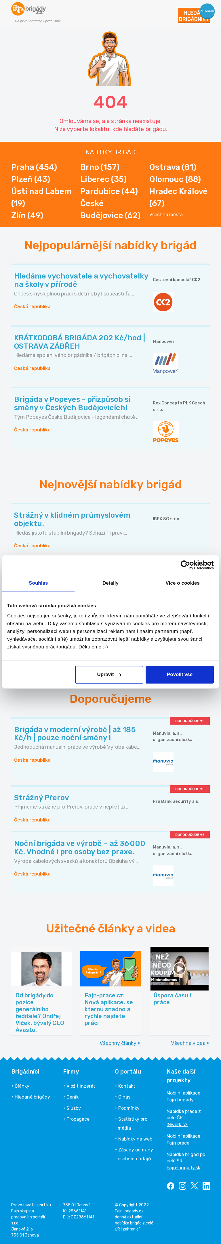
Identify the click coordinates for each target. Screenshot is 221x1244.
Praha (34, 167)
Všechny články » (120, 1043)
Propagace (77, 1119)
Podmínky (129, 1108)
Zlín (27, 215)
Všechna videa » (190, 1043)
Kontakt (126, 1086)
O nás (124, 1097)
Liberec (103, 179)
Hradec (178, 197)
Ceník (72, 1097)
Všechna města (166, 214)
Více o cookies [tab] (182, 583)
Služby (73, 1108)
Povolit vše (180, 674)
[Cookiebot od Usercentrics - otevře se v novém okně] (188, 565)
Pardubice (109, 191)
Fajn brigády (180, 1100)
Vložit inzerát (80, 1086)
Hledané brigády (32, 1097)
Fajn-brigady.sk (183, 1167)
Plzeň (30, 179)
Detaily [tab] (110, 583)
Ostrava (172, 167)
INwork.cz (177, 1124)
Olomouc (175, 179)
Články (22, 1086)
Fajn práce (178, 1143)
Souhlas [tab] (38, 583)
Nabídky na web (135, 1139)
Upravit (109, 674)
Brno (99, 167)
